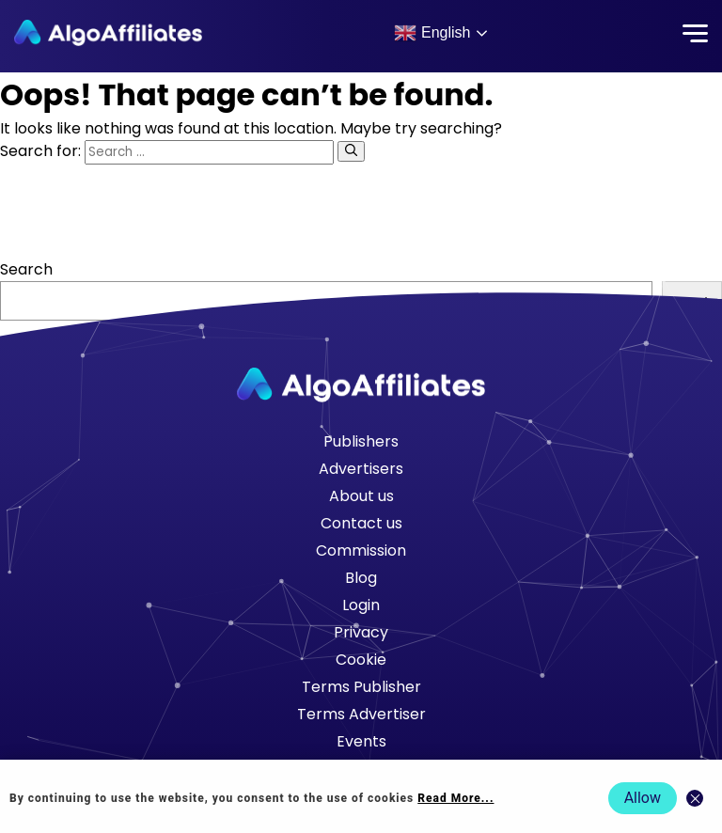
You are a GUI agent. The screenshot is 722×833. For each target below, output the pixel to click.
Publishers (361, 441)
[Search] (351, 151)
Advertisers (361, 468)
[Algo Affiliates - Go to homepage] (108, 33)
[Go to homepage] (361, 385)
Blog (361, 578)
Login (361, 605)
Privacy (361, 632)
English (432, 33)
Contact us (361, 523)
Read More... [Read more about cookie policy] (455, 798)
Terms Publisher (361, 687)
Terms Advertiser (361, 714)
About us (361, 496)
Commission (361, 550)
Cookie (361, 659)
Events (361, 741)
